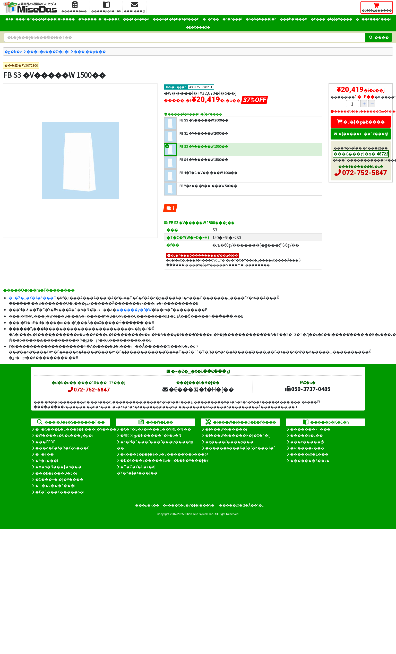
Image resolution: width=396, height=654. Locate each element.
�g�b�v (13, 51)
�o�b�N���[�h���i (58, 466)
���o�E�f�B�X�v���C (176, 19)
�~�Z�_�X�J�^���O (32, 297)
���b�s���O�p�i (48, 51)
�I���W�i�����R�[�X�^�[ (237, 435)
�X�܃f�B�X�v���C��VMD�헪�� (155, 429)
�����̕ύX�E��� (309, 454)
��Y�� (211, 19)
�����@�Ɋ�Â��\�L (241, 505)
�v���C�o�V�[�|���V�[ (189, 505)
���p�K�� (147, 505)
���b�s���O (293, 19)
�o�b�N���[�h (261, 19)
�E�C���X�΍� (198, 27)
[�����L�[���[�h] (184, 37)
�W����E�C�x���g (98, 19)
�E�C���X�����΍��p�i (59, 491)
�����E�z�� (306, 435)
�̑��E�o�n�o (136, 19)
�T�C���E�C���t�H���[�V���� (40, 19)
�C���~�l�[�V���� (331, 19)
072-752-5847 (364, 173)
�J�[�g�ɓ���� (361, 122)
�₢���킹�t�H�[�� (198, 389)
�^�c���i (232, 19)
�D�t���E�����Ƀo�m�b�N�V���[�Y (164, 460)
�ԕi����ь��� (307, 447)
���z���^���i (373, 19)
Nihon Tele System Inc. (199, 514)
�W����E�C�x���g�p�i (64, 435)
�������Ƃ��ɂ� (310, 460)
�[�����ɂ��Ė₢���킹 (360, 133)
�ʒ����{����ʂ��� (229, 441)
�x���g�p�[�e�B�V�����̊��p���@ (164, 454)
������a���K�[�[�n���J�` (240, 447)
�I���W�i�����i (226, 429)
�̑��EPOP (45, 441)
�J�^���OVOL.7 (207, 260)
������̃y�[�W (134, 309)
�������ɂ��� (310, 429)
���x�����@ (307, 441)
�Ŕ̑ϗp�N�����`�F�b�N (150, 435)
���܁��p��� (90, 51)
